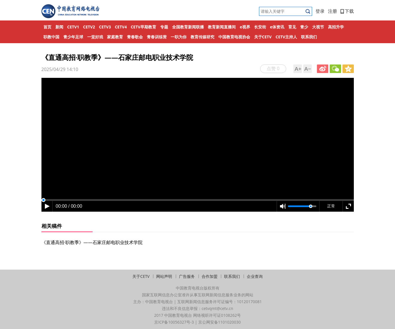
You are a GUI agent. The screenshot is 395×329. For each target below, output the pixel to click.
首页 (47, 27)
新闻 (59, 27)
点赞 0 (273, 68)
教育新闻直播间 (222, 27)
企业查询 (255, 276)
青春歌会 (135, 36)
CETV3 (105, 27)
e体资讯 (277, 27)
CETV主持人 (286, 36)
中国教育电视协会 (234, 36)
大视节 (318, 27)
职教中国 (51, 36)
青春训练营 (157, 36)
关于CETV (263, 36)
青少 (304, 27)
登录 (320, 11)
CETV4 (121, 27)
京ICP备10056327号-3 (174, 322)
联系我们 (309, 36)
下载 (347, 11)
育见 (292, 27)
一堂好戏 (95, 36)
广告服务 (187, 276)
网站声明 (164, 276)
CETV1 (73, 27)
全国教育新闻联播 (188, 27)
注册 (332, 11)
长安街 (260, 27)
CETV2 (89, 27)
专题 (164, 27)
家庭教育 (115, 36)
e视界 (245, 27)
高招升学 (336, 27)
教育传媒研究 (202, 36)
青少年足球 (73, 36)
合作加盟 (210, 276)
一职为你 (179, 36)
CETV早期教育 (143, 27)
